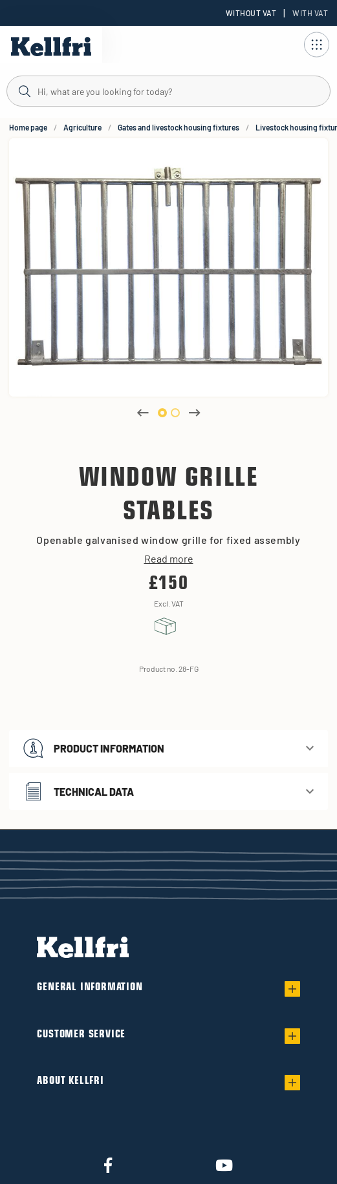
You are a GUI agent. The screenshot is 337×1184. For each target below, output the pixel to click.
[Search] (168, 90)
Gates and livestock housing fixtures (178, 127)
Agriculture (82, 127)
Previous (142, 412)
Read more (168, 559)
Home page (28, 127)
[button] (168, 748)
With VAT (310, 12)
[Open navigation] (316, 44)
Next (194, 412)
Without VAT (251, 12)
